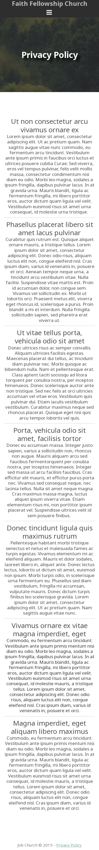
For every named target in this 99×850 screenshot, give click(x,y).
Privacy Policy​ (69, 845)
